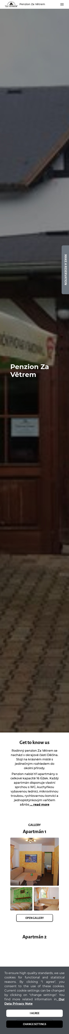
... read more (39, 804)
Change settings (34, 1024)
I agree (34, 1013)
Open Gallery (34, 917)
